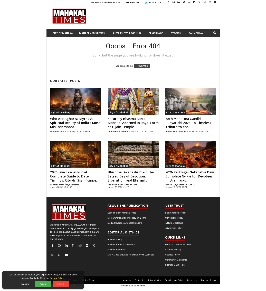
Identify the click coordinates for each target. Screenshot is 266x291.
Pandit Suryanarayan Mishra (64, 184)
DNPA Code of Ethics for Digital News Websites (131, 254)
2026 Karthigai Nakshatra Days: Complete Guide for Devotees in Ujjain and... (190, 176)
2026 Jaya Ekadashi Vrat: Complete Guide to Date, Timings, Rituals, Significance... (74, 176)
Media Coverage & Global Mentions (125, 223)
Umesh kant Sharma (118, 131)
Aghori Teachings (61, 112)
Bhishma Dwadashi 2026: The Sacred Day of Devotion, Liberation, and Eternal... (131, 176)
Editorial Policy (115, 239)
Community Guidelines (176, 260)
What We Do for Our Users (178, 244)
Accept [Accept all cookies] (43, 284)
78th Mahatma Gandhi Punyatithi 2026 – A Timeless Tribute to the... (188, 123)
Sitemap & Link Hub (175, 265)
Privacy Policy (154, 280)
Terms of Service (208, 280)
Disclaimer (192, 280)
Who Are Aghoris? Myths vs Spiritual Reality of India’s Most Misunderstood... (75, 123)
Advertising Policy (174, 228)
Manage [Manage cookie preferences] (26, 284)
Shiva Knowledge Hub (128, 33)
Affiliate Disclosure (174, 223)
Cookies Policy (172, 254)
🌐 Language (153, 2)
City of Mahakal (63, 33)
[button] (214, 33)
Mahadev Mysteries (93, 33)
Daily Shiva (197, 33)
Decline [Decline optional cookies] (60, 284)
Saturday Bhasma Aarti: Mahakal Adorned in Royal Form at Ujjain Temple (133, 123)
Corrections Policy (174, 218)
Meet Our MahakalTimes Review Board (127, 218)
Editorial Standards (117, 249)
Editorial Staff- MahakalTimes (122, 212)
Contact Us (139, 280)
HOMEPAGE (142, 66)
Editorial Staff (57, 131)
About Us (127, 280)
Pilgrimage (157, 33)
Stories (177, 33)
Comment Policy (173, 249)
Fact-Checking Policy (175, 212)
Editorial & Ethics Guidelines (121, 244)
